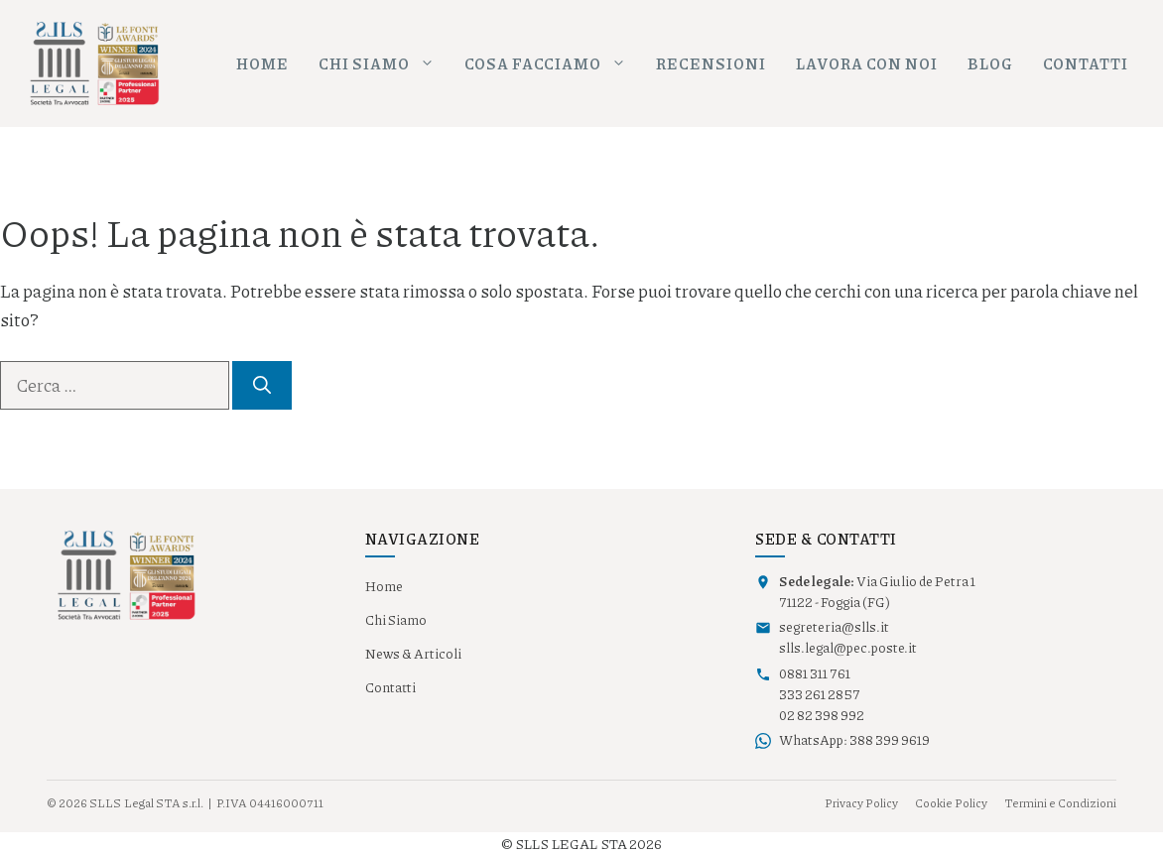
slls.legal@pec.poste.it (848, 648)
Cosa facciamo (552, 64)
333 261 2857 (819, 694)
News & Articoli (413, 654)
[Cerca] (262, 385)
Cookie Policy (951, 802)
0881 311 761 (814, 673)
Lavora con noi (867, 63)
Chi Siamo (396, 620)
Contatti (1085, 63)
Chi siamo (384, 64)
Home (262, 63)
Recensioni (711, 63)
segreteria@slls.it (834, 627)
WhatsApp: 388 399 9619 (854, 740)
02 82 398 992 (821, 715)
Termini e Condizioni (1060, 802)
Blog (990, 63)
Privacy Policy (861, 802)
